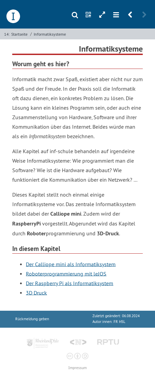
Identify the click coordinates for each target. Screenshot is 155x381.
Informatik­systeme (50, 34)
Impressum (77, 368)
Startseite (19, 34)
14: (7, 34)
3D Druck (36, 292)
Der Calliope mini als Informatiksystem (71, 263)
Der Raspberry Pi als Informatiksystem (69, 282)
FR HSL (119, 322)
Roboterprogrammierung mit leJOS (66, 273)
